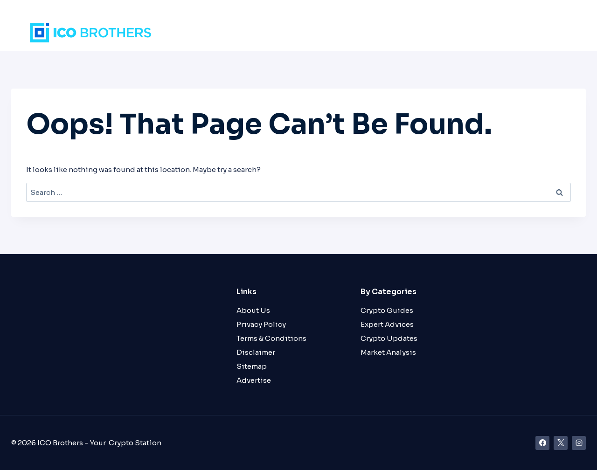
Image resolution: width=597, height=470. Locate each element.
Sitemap (251, 366)
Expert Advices (387, 324)
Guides (472, 32)
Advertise (253, 380)
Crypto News (421, 32)
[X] (561, 443)
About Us (253, 310)
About (510, 32)
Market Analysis (388, 352)
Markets (368, 32)
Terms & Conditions (271, 338)
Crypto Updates (389, 338)
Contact (550, 32)
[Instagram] (579, 443)
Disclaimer (255, 352)
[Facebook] (542, 443)
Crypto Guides (387, 310)
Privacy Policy (261, 324)
